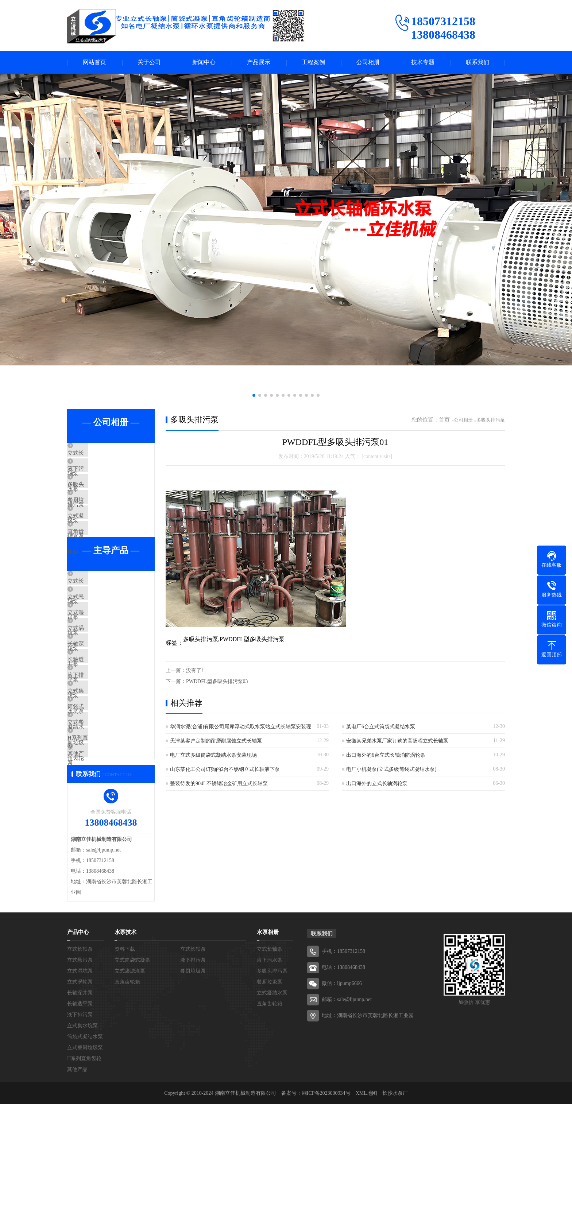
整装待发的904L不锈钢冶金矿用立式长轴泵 (219, 784)
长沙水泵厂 (395, 1199)
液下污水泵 (98, 476)
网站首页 (94, 62)
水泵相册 (268, 1038)
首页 (444, 420)
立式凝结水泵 (100, 540)
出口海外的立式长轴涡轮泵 (376, 784)
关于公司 (149, 62)
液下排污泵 (98, 746)
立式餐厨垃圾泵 (103, 811)
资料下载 (125, 1055)
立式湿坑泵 (98, 660)
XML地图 (366, 1199)
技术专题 (422, 62)
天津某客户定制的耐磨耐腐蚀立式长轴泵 (216, 741)
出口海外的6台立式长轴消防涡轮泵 (385, 756)
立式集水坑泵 (100, 768)
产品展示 (258, 62)
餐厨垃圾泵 (98, 519)
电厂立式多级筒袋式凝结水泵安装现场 (213, 756)
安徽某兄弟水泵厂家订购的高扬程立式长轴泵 (397, 741)
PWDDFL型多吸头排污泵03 (217, 682)
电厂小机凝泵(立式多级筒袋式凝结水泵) (391, 770)
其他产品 (95, 854)
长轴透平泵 (98, 725)
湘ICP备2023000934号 (326, 1199)
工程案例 (313, 62)
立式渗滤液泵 (130, 1076)
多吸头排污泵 (100, 497)
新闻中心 (204, 62)
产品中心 (78, 1038)
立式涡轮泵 (98, 682)
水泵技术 (125, 1038)
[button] (253, 396)
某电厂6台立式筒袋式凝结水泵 (380, 727)
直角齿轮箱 (98, 562)
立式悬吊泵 (98, 639)
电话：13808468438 (343, 1073)
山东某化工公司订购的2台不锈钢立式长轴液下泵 (225, 770)
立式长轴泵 (98, 454)
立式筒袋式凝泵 (132, 1066)
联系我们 (477, 62)
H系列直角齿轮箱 (105, 832)
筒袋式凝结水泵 (103, 789)
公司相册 (368, 62)
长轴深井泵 (98, 703)
